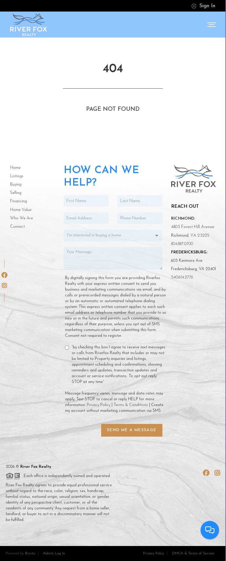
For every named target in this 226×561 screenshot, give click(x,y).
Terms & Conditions (131, 405)
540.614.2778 (182, 277)
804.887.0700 (182, 244)
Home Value (21, 210)
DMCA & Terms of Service (193, 553)
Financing (18, 201)
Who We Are (21, 218)
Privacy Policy (98, 405)
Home (15, 168)
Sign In (203, 6)
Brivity (30, 553)
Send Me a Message (132, 430)
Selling (15, 193)
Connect (17, 227)
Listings (16, 176)
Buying (15, 184)
